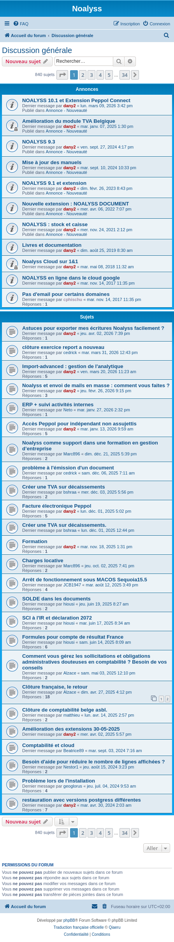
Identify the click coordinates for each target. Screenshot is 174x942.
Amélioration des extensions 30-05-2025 (71, 729)
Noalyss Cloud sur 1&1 (50, 261)
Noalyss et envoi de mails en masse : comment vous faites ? (96, 385)
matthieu (71, 715)
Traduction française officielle (79, 927)
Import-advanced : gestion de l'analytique (72, 366)
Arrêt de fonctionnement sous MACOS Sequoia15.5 (84, 580)
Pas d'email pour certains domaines (65, 294)
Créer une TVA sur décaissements (63, 487)
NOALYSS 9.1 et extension (54, 183)
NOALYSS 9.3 (38, 142)
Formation (34, 541)
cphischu (72, 299)
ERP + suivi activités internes (57, 404)
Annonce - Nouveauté (66, 110)
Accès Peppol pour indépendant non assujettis (79, 424)
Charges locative (42, 560)
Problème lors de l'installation (58, 781)
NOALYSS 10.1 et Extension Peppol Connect (76, 100)
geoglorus (72, 786)
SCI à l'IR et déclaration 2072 (57, 618)
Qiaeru (114, 927)
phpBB (69, 920)
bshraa (70, 492)
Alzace (69, 673)
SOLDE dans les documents (56, 599)
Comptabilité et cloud (48, 745)
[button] (62, 75)
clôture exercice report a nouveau (63, 347)
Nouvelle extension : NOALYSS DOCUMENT (75, 204)
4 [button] (100, 74)
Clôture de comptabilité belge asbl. (64, 710)
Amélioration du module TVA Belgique (68, 121)
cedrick (70, 352)
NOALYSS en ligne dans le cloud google (71, 278)
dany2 (69, 105)
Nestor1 (71, 767)
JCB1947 (72, 585)
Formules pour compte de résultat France (72, 637)
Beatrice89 (73, 750)
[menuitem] (20, 23)
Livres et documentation (51, 245)
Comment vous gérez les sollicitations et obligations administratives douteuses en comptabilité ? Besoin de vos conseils (94, 662)
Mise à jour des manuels (51, 162)
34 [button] (125, 74)
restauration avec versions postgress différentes (81, 800)
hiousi (69, 604)
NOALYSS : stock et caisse (55, 224)
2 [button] (82, 74)
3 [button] (91, 74)
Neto (67, 409)
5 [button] (108, 74)
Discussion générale (37, 50)
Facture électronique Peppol (56, 506)
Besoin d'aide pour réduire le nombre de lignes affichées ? (93, 762)
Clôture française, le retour (55, 687)
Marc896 (71, 454)
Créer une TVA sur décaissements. (64, 525)
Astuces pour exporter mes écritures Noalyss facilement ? (93, 328)
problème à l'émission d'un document (68, 468)
